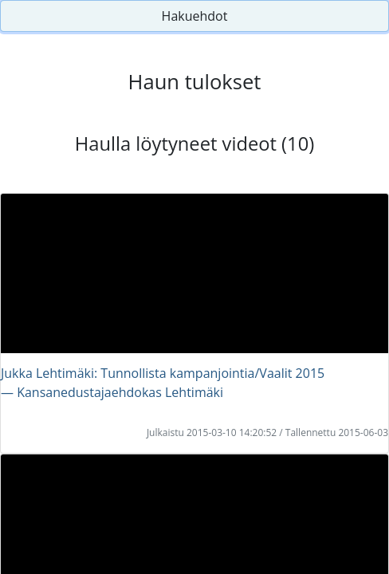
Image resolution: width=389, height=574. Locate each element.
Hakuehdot (195, 16)
